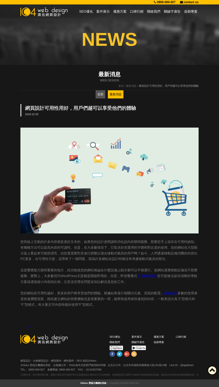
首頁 (121, 85)
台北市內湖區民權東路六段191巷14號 (145, 365)
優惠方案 (120, 11)
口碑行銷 (136, 11)
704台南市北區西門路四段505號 (87, 365)
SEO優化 (86, 11)
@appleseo (187, 365)
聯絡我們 (153, 11)
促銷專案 (190, 11)
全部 (100, 94)
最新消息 (131, 85)
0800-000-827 (165, 2)
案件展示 (103, 11)
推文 (29, 327)
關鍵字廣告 (172, 11)
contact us (189, 2)
